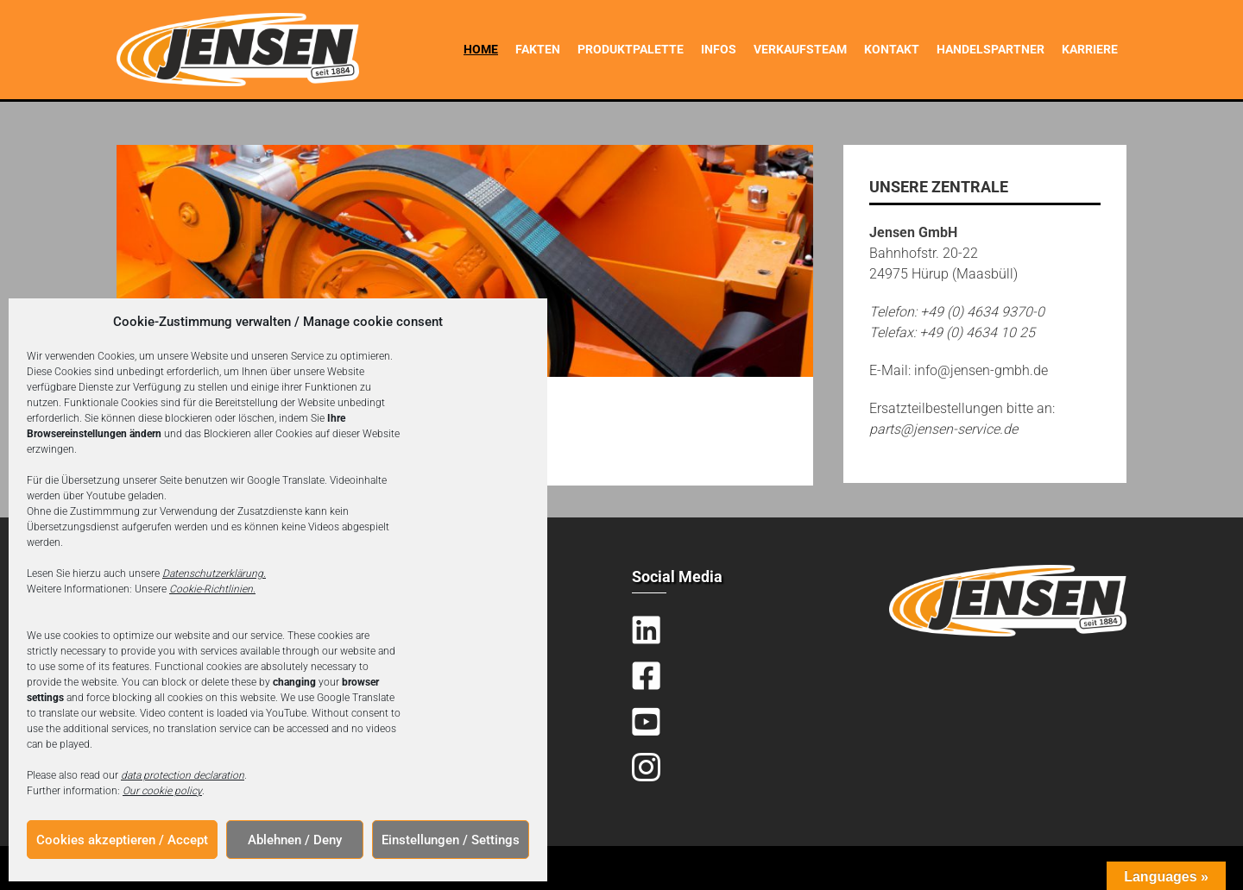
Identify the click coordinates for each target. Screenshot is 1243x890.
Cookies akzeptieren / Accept (122, 840)
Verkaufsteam (800, 49)
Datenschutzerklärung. (214, 573)
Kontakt (891, 49)
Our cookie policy (162, 791)
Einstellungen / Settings (451, 840)
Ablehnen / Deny (295, 840)
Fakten (537, 49)
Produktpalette (630, 49)
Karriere (1090, 49)
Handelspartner (990, 49)
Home (481, 49)
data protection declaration (182, 775)
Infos (718, 49)
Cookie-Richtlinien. (212, 589)
